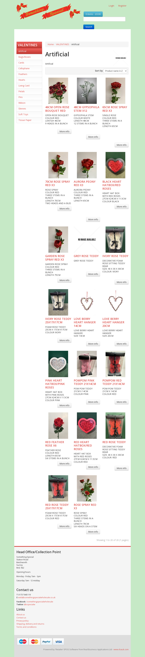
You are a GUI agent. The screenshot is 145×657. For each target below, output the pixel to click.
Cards (21, 62)
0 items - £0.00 (93, 14)
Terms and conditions (26, 627)
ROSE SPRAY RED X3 (85, 506)
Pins (20, 97)
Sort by (99, 70)
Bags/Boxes (24, 56)
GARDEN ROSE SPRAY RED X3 (55, 257)
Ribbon (21, 102)
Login (111, 5)
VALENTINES (27, 45)
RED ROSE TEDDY (114, 442)
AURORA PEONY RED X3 (84, 183)
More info (64, 131)
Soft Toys (23, 114)
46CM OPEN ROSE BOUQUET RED (57, 109)
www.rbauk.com (121, 649)
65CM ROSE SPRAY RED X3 (114, 109)
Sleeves (22, 108)
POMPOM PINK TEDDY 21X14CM (85, 382)
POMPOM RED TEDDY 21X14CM (113, 382)
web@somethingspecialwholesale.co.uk (36, 597)
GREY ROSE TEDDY (86, 256)
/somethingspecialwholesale (39, 601)
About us (20, 614)
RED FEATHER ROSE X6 (54, 443)
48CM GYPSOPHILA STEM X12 (86, 109)
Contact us (21, 617)
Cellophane (24, 68)
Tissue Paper (24, 120)
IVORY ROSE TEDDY (115, 256)
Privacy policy (22, 620)
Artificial (22, 51)
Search (88, 27)
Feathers (22, 74)
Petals (21, 91)
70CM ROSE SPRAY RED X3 (57, 183)
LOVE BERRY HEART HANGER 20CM (113, 322)
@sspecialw (29, 604)
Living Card (23, 85)
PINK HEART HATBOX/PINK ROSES (55, 384)
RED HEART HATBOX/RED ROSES (83, 445)
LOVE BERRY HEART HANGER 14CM (85, 322)
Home (51, 44)
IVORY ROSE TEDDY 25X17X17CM (58, 320)
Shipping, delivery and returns (30, 624)
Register (122, 5)
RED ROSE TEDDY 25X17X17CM (56, 506)
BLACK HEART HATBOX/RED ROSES (111, 185)
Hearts (21, 79)
